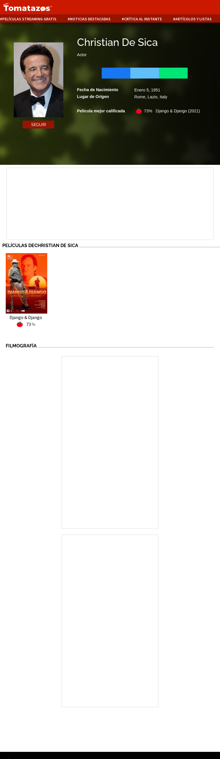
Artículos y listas (193, 19)
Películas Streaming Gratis (29, 19)
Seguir (38, 124)
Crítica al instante (143, 19)
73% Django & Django (172, 111)
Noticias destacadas (90, 19)
